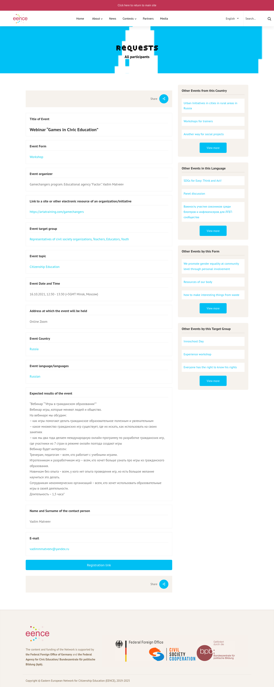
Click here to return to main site (137, 5)
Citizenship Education (45, 267)
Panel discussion (194, 193)
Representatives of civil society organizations (61, 239)
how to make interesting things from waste (211, 295)
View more (213, 148)
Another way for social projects (204, 134)
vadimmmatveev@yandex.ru (49, 549)
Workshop (36, 157)
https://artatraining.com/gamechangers (57, 212)
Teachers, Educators (106, 239)
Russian (35, 376)
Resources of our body (198, 282)
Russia (34, 349)
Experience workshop (197, 354)
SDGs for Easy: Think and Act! (202, 180)
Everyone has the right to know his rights (210, 367)
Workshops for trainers (198, 121)
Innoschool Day (194, 341)
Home (80, 18)
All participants (137, 56)
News (112, 18)
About (96, 18)
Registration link (99, 565)
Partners (148, 18)
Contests (128, 18)
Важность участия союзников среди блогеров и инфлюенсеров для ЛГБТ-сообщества (208, 212)
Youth (125, 239)
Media (164, 18)
